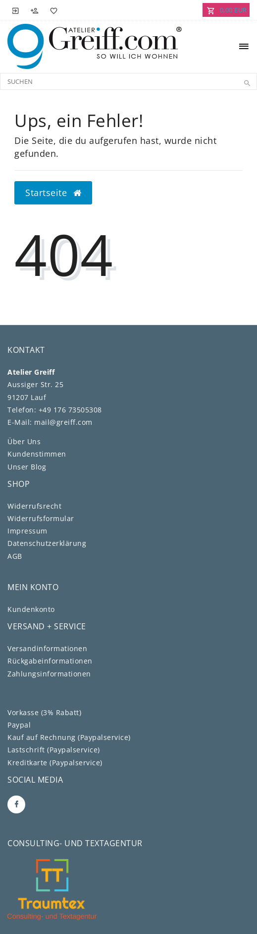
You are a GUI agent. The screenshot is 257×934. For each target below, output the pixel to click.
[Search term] (128, 81)
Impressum (27, 530)
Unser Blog (26, 466)
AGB (14, 556)
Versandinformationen (47, 648)
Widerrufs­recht (34, 506)
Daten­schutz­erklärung (46, 543)
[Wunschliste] (52, 10)
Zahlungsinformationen (49, 673)
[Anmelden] (15, 10)
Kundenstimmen (36, 454)
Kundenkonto (31, 609)
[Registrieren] (34, 10)
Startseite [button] (53, 193)
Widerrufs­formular (40, 518)
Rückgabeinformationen (50, 661)
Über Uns (24, 441)
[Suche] (247, 83)
